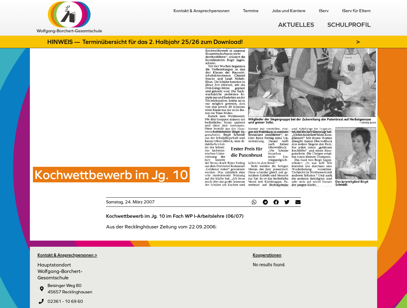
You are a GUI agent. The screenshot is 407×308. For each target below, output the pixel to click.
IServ (324, 10)
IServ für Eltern (356, 10)
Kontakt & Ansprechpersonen (201, 10)
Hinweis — (64, 41)
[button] (254, 202)
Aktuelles (296, 24)
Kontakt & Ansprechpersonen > (67, 254)
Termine (251, 10)
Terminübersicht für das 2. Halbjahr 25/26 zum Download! (162, 41)
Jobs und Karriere (288, 10)
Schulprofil (349, 24)
